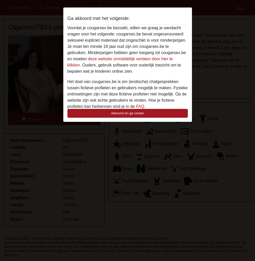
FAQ (140, 106)
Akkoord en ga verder (127, 113)
